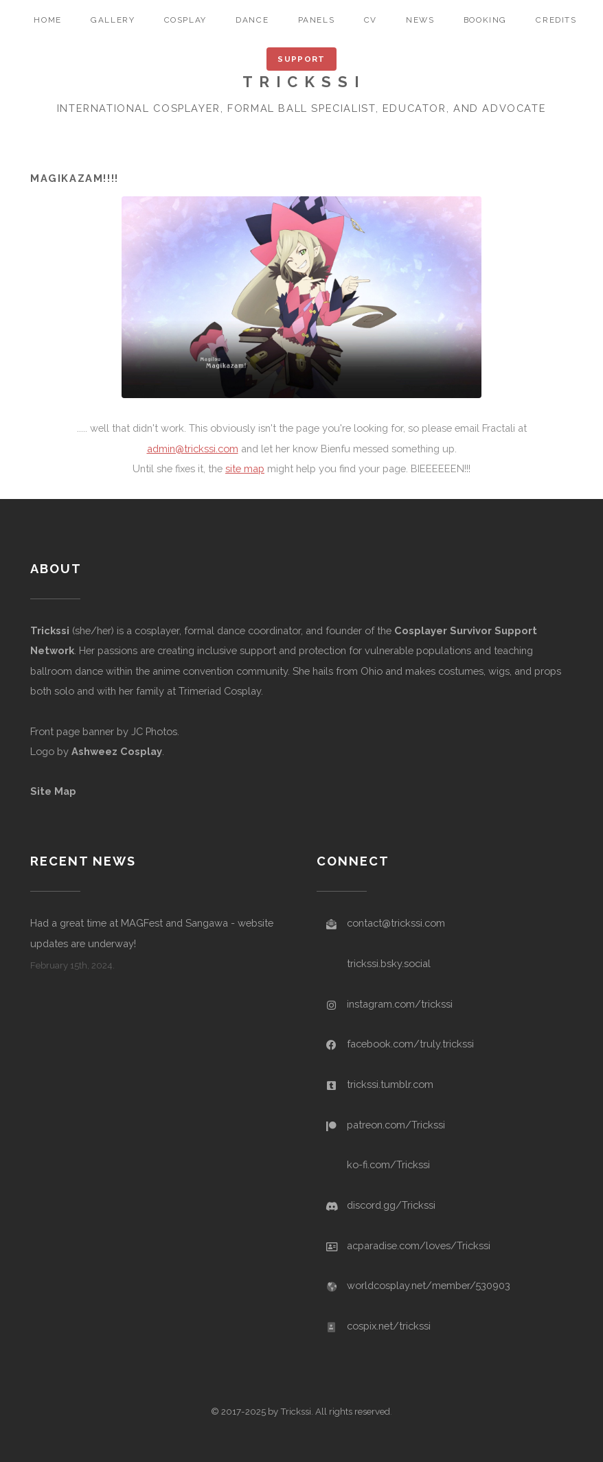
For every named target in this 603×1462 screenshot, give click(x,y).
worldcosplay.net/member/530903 (428, 1285)
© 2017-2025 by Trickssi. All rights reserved (300, 1411)
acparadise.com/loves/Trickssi (418, 1245)
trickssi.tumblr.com (390, 1084)
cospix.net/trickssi (389, 1326)
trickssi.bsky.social (389, 963)
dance (252, 20)
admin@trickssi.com (192, 448)
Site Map (53, 791)
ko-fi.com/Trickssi (388, 1164)
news (420, 20)
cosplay (185, 20)
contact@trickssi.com (396, 923)
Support (301, 59)
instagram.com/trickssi (400, 1004)
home (47, 20)
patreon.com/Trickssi (396, 1124)
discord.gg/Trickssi (391, 1205)
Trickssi (49, 630)
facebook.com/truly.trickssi (410, 1043)
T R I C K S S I (301, 82)
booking (485, 20)
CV (370, 20)
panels (316, 20)
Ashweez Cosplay (116, 751)
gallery (113, 20)
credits (556, 20)
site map (244, 468)
